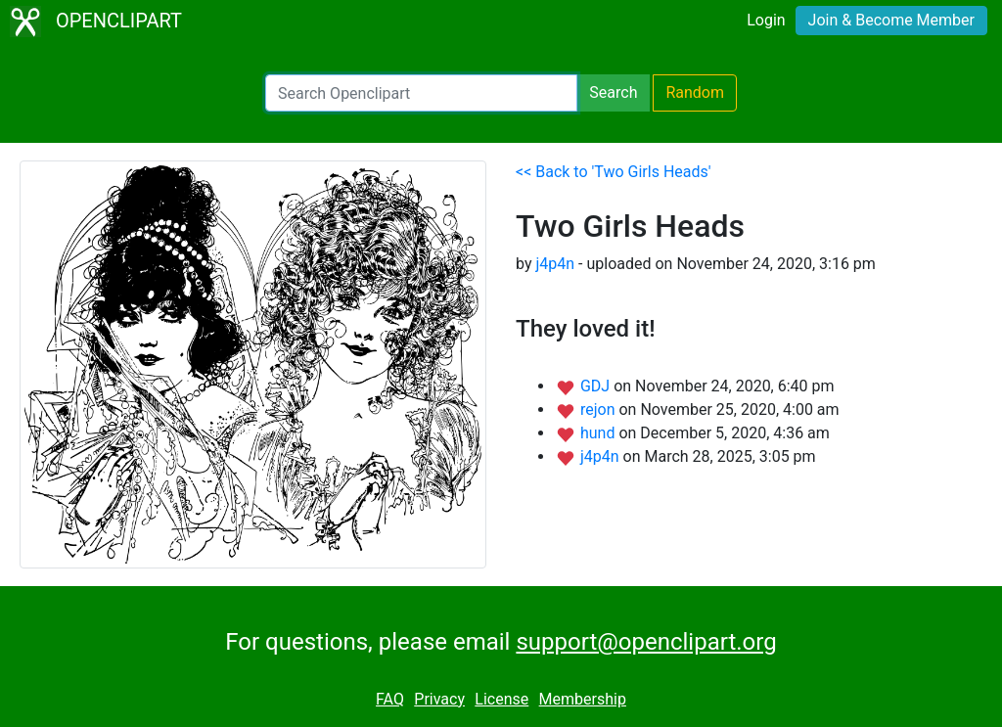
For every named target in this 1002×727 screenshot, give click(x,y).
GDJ (597, 386)
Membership (582, 699)
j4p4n (554, 263)
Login (766, 20)
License (501, 699)
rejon (599, 409)
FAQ (390, 699)
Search (613, 92)
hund (599, 433)
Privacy (439, 699)
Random (694, 92)
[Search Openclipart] (421, 93)
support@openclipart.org (646, 642)
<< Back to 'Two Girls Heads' (613, 171)
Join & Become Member (891, 20)
